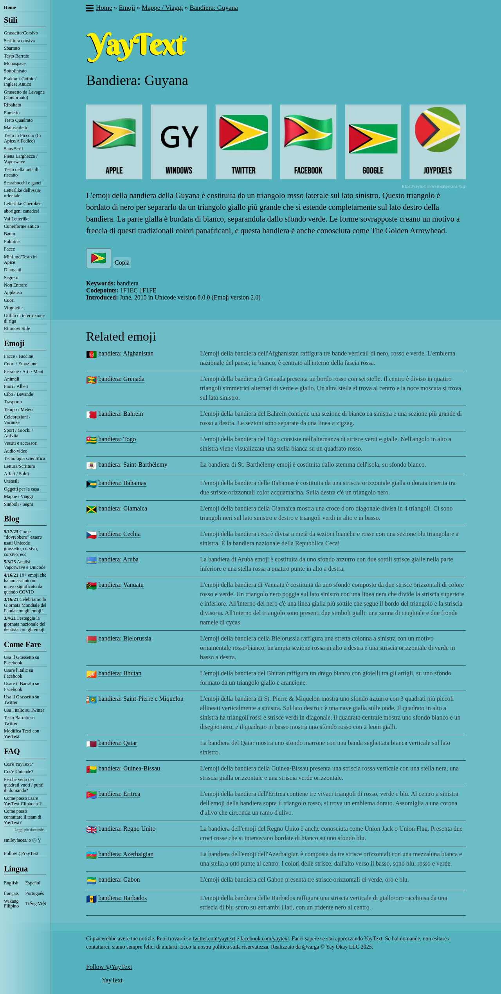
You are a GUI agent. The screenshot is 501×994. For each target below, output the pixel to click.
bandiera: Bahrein (120, 413)
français (11, 893)
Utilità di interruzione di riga (24, 318)
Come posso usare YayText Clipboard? (22, 801)
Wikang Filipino (11, 903)
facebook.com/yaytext (264, 939)
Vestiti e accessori (21, 443)
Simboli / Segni (18, 504)
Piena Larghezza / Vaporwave (21, 158)
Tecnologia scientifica (24, 458)
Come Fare (22, 644)
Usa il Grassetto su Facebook (21, 660)
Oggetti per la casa (21, 489)
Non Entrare (15, 285)
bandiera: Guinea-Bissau (129, 768)
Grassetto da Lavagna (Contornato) (24, 94)
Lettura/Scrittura (19, 466)
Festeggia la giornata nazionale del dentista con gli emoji (24, 623)
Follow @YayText (21, 853)
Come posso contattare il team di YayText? (22, 816)
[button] (89, 9)
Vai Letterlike (17, 219)
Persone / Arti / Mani (23, 371)
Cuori (9, 300)
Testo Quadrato (18, 120)
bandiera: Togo (117, 439)
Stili (10, 20)
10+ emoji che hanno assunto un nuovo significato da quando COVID (25, 583)
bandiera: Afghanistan (125, 353)
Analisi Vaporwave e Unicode (24, 564)
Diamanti (13, 269)
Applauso (13, 292)
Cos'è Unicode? (18, 771)
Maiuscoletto (16, 127)
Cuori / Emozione (20, 363)
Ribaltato (12, 105)
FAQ (12, 751)
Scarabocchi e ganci (22, 183)
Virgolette (13, 307)
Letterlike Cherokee (22, 203)
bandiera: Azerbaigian (125, 854)
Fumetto (12, 112)
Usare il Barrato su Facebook (21, 686)
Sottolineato (15, 71)
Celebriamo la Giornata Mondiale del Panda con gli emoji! (25, 605)
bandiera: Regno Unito (126, 828)
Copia (122, 262)
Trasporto (13, 401)
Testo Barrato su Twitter (19, 720)
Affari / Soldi (16, 473)
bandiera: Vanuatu (121, 584)
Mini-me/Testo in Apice (20, 259)
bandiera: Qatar (117, 743)
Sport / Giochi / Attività (18, 433)
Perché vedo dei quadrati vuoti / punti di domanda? (23, 785)
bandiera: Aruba (118, 559)
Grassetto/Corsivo (21, 33)
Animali (11, 379)
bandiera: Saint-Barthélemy (132, 464)
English (11, 883)
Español (33, 883)
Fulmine (12, 241)
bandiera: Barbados (122, 898)
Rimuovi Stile (17, 328)
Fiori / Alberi (16, 386)
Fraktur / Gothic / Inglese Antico (20, 81)
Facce (9, 249)
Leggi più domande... (30, 830)
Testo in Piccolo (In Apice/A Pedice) (22, 138)
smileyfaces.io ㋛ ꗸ (22, 840)
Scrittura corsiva (19, 40)
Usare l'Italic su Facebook (18, 672)
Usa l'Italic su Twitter (24, 710)
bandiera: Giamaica (122, 508)
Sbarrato (12, 48)
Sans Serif (13, 149)
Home (10, 7)
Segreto (11, 277)
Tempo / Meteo (18, 409)
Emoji (14, 343)
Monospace (14, 63)
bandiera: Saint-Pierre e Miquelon (140, 698)
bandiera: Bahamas (122, 483)
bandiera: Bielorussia (124, 638)
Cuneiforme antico (21, 226)
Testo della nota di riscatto (21, 172)
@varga (310, 947)
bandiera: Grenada (121, 378)
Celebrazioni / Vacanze (17, 419)
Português (34, 893)
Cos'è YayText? (18, 764)
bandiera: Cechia (119, 533)
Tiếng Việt (36, 903)
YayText (112, 980)
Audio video (15, 451)
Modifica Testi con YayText (21, 733)
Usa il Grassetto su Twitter (21, 699)
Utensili (11, 481)
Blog (11, 518)
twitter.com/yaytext (214, 939)
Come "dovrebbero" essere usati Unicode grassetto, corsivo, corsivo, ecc (23, 543)
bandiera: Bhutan (119, 673)
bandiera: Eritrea (119, 793)
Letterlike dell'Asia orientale (22, 193)
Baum (9, 233)
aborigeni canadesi (21, 211)
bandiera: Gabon (119, 879)
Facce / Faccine (18, 356)
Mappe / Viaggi (18, 496)
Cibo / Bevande (18, 394)
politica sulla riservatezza (240, 947)
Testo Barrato (16, 56)
